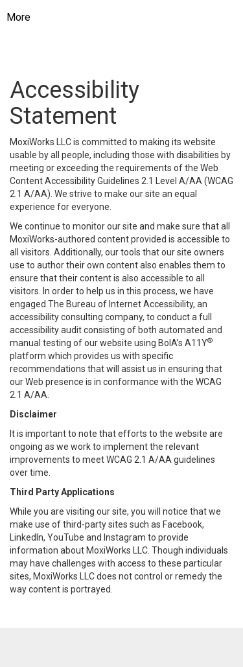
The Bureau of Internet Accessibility (120, 304)
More (18, 17)
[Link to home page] (131, 17)
